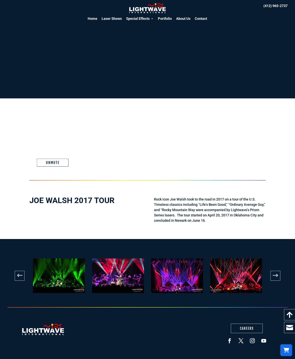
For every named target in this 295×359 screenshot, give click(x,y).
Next (275, 276)
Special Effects (138, 18)
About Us (183, 18)
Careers (247, 328)
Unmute (52, 162)
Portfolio (165, 18)
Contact (201, 18)
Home (92, 18)
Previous (20, 276)
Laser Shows (112, 18)
